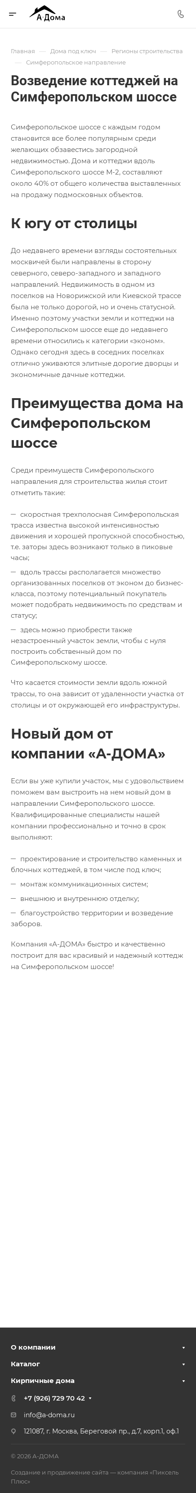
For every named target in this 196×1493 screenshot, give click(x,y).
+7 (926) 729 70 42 (54, 1398)
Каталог (25, 1364)
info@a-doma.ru (49, 1415)
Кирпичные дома (43, 1380)
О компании (33, 1347)
